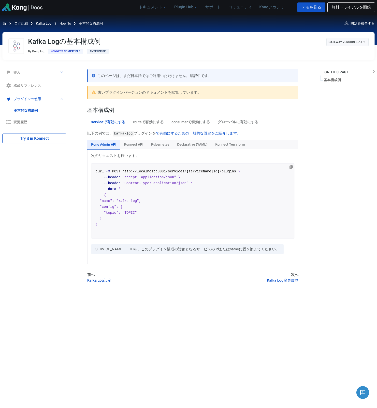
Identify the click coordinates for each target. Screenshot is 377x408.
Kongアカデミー (273, 7)
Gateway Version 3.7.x (347, 42)
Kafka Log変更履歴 (282, 280)
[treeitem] (40, 110)
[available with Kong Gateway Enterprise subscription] (98, 51)
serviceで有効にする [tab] (108, 122)
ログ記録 (21, 23)
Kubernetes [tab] (160, 144)
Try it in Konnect (34, 138)
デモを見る (311, 7)
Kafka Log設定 (99, 280)
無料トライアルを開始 (351, 7)
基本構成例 (332, 80)
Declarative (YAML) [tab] (192, 144)
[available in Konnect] (65, 51)
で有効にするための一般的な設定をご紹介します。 (198, 133)
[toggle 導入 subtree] (62, 72)
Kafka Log (44, 23)
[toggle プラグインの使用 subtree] (62, 99)
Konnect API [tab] (133, 144)
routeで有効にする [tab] (148, 122)
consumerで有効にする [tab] (191, 122)
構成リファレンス (23, 85)
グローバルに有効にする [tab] (238, 122)
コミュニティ (240, 7)
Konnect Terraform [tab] (230, 144)
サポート (213, 7)
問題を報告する (360, 23)
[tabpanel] (192, 197)
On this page (336, 72)
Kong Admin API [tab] (103, 144)
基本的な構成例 (91, 23)
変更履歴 (16, 122)
